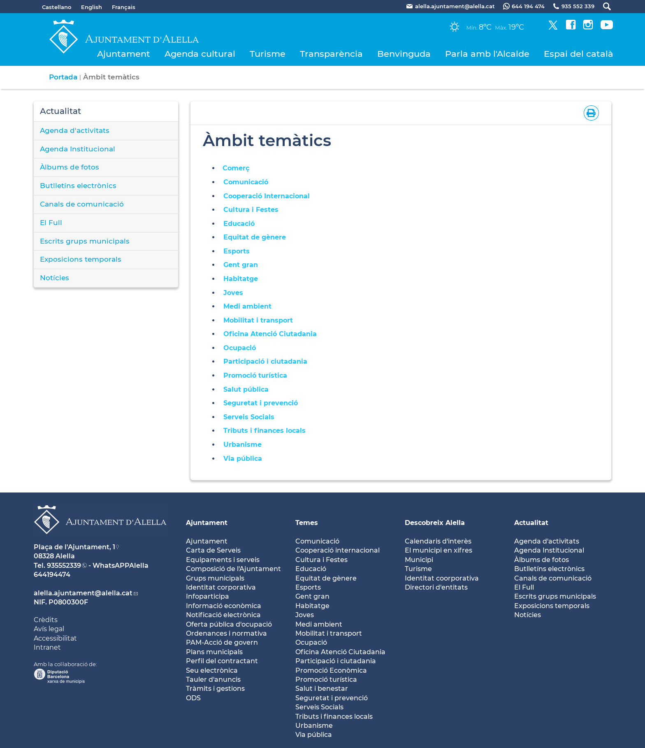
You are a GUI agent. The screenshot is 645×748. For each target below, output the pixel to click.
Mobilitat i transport (258, 320)
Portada (63, 77)
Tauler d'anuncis (213, 679)
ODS (193, 698)
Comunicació (245, 182)
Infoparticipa (207, 596)
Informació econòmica (223, 606)
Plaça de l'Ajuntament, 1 (74, 547)
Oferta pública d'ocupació (229, 624)
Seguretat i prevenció (260, 403)
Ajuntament (123, 54)
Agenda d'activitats (74, 130)
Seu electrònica (212, 670)
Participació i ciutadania (267, 361)
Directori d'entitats (436, 587)
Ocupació (239, 348)
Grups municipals (215, 578)
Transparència (331, 54)
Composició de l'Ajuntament (233, 569)
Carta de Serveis (213, 550)
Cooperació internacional (337, 550)
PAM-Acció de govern (222, 642)
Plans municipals (214, 652)
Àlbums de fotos (69, 167)
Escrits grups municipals (85, 241)
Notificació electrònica (223, 615)
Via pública (242, 458)
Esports (236, 251)
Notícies (54, 278)
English (91, 7)
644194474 (52, 574)
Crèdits (46, 620)
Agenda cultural (200, 54)
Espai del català (578, 54)
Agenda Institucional (77, 149)
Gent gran (240, 265)
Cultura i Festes (250, 210)
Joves (233, 293)
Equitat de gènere (254, 237)
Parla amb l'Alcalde (487, 54)
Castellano (56, 7)
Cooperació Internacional (266, 196)
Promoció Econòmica (331, 670)
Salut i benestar (321, 688)
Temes (306, 523)
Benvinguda (404, 54)
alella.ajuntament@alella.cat (83, 593)
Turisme (267, 54)
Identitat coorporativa (442, 578)
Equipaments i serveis (223, 560)
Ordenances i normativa (226, 633)
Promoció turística (255, 375)
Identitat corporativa (221, 587)
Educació (239, 224)
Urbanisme (242, 444)
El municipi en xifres (438, 550)
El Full (51, 222)
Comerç (236, 168)
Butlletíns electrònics (78, 185)
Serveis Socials (248, 417)
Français (123, 7)
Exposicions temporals (80, 259)
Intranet (47, 647)
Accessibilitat (55, 638)
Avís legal (49, 629)
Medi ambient (247, 306)
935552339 (64, 565)
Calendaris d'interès (438, 541)
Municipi (419, 560)
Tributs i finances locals (264, 430)
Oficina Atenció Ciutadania (270, 334)
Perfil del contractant (222, 661)
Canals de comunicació (82, 204)
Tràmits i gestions (215, 688)
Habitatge (240, 279)
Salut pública (246, 389)
